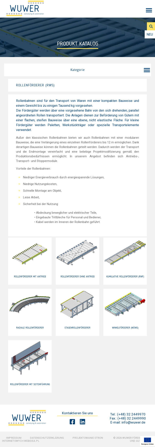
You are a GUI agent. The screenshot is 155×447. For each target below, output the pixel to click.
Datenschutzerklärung (47, 437)
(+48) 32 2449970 (131, 414)
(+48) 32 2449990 (132, 418)
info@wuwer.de (133, 422)
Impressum (13, 437)
